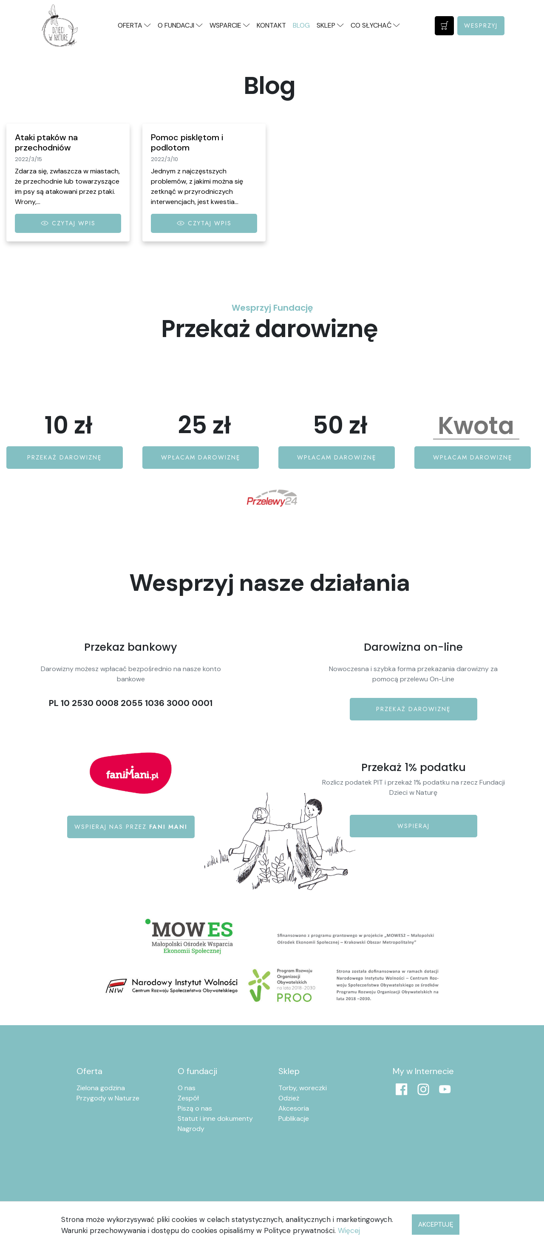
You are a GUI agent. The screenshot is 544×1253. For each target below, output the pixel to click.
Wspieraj (413, 826)
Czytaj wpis (68, 223)
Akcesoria (293, 1108)
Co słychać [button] (375, 25)
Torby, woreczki (302, 1087)
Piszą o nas (195, 1108)
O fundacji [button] (180, 25)
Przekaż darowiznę (64, 457)
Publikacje (293, 1118)
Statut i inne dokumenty (215, 1118)
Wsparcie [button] (230, 25)
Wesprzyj (481, 25)
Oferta (89, 1071)
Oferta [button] (134, 25)
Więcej (349, 1230)
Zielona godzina (100, 1087)
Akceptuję (435, 1224)
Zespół (188, 1098)
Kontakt (271, 25)
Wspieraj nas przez (130, 826)
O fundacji (197, 1071)
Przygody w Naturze (107, 1098)
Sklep (289, 1071)
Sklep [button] (330, 25)
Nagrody (191, 1128)
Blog (301, 25)
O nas (187, 1087)
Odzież (288, 1098)
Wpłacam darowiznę (201, 457)
